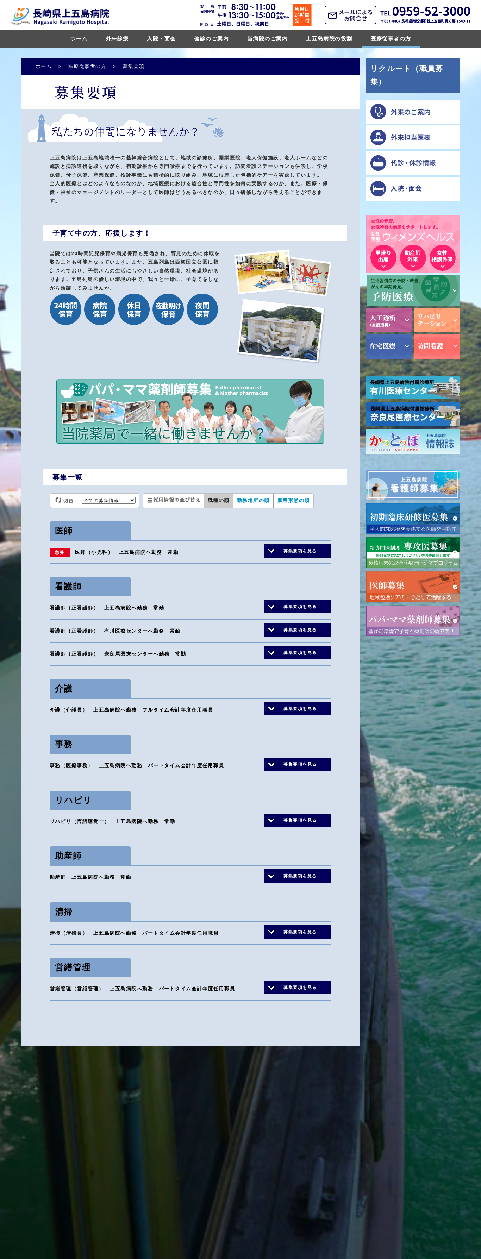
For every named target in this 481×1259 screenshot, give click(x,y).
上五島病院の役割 (329, 39)
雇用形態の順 (293, 500)
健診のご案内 (211, 39)
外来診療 (117, 39)
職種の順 (219, 500)
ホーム (79, 39)
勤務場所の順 (253, 500)
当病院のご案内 (267, 39)
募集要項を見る (300, 551)
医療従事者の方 (390, 39)
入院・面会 (161, 39)
